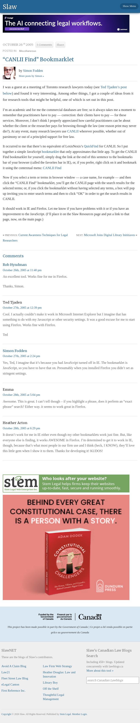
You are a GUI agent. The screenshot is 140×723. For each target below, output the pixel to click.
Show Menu (129, 6)
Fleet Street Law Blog (14, 678)
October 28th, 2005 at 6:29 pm (21, 428)
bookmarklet (50, 151)
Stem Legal (65, 714)
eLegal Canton (10, 684)
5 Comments (44, 44)
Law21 (5, 672)
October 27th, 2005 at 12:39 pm (22, 307)
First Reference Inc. (13, 690)
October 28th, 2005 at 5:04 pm (21, 394)
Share (60, 44)
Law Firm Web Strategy (57, 666)
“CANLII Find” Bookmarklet (38, 59)
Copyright (6, 714)
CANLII (73, 131)
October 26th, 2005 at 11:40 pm (22, 270)
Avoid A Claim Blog (13, 666)
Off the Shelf (51, 688)
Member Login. (79, 714)
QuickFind (91, 146)
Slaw (10, 6)
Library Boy (50, 682)
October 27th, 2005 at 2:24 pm (21, 356)
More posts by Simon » (31, 76)
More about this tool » (99, 670)
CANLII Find (52, 168)
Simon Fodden (33, 70)
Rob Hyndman (15, 265)
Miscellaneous (27, 50)
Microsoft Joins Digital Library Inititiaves (109, 235)
